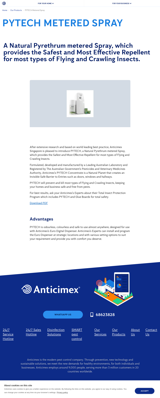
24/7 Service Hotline (8, 334)
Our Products (16, 10)
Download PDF (39, 203)
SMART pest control (77, 334)
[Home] (4, 3)
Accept (145, 391)
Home (4, 10)
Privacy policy (62, 392)
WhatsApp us (62, 314)
